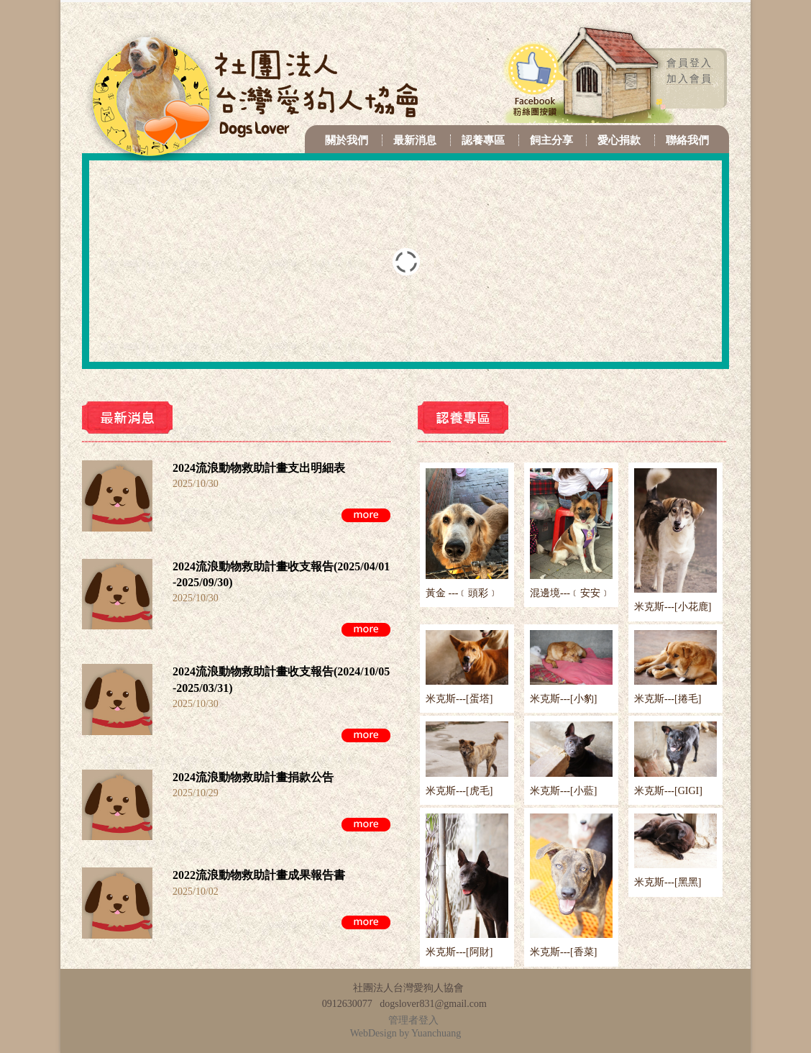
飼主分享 (551, 140)
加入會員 (689, 78)
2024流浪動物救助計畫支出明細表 (259, 468)
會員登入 (689, 63)
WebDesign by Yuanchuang (406, 1033)
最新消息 (414, 140)
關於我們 (346, 140)
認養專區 (483, 140)
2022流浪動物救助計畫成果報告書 (259, 875)
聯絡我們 (687, 140)
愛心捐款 (619, 140)
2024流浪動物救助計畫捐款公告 (253, 777)
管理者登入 (413, 1020)
